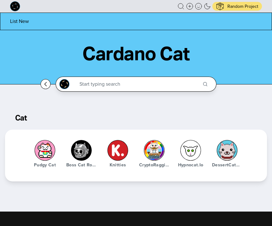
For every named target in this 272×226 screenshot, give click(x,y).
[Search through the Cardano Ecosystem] (139, 84)
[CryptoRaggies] (154, 150)
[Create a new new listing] (189, 6)
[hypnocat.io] (191, 150)
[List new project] (19, 21)
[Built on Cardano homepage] (15, 6)
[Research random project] (237, 6)
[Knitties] (118, 150)
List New (19, 21)
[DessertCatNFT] (227, 150)
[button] (181, 6)
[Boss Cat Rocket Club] (81, 150)
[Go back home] (46, 84)
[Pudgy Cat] (45, 150)
